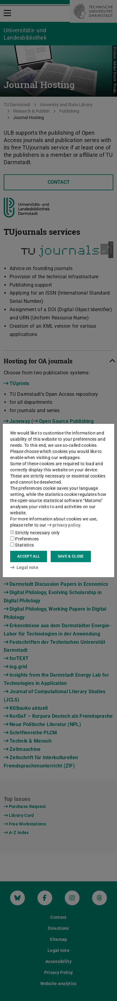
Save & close (71, 556)
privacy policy (63, 525)
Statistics (22, 545)
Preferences (24, 538)
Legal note (24, 567)
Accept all (28, 556)
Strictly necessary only (35, 532)
